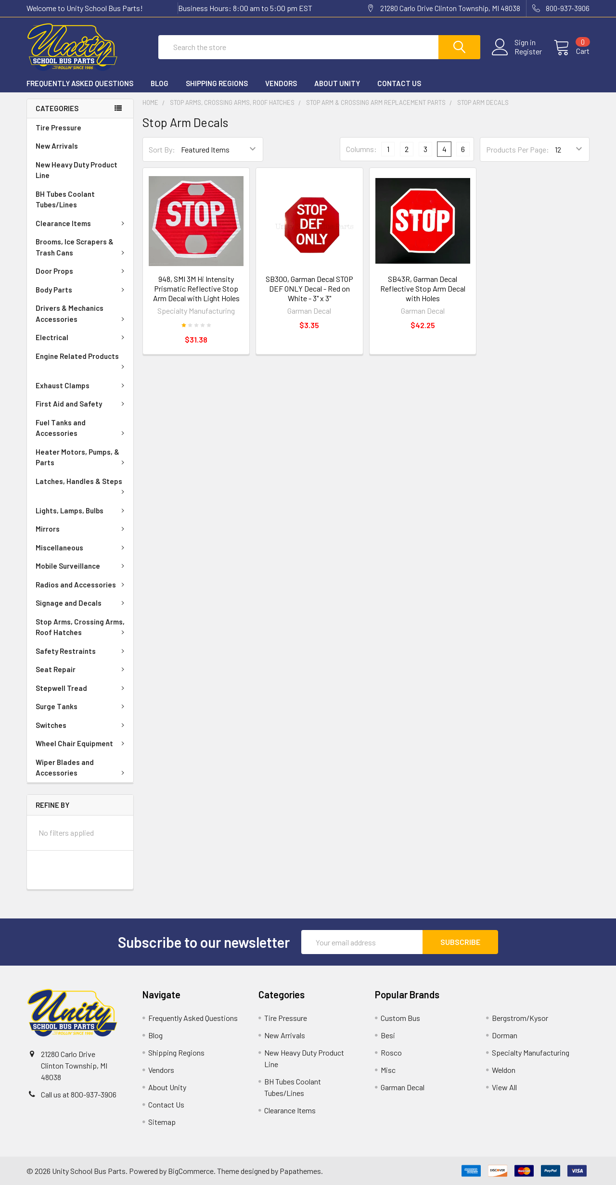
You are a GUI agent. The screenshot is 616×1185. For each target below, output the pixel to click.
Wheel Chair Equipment (82, 743)
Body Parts (82, 289)
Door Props (82, 271)
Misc (388, 1069)
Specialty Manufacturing (530, 1052)
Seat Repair (82, 669)
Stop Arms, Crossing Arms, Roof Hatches (82, 627)
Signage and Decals (82, 603)
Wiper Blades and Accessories (82, 767)
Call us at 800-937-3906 (78, 1094)
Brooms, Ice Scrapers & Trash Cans (82, 247)
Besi (388, 1035)
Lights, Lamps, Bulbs (82, 510)
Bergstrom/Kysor (520, 1017)
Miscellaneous (82, 547)
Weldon (503, 1069)
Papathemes (300, 1170)
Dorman (504, 1035)
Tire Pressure (58, 127)
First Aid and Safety (82, 403)
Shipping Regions (217, 83)
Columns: (361, 148)
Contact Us (399, 83)
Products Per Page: (517, 149)
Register (528, 51)
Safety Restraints (82, 651)
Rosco (391, 1052)
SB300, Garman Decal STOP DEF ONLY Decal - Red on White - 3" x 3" (309, 288)
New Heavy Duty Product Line (76, 170)
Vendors (281, 83)
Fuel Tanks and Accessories (82, 428)
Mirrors (82, 528)
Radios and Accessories (82, 584)
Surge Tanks (82, 706)
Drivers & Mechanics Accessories (82, 313)
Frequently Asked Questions (79, 83)
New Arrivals (57, 145)
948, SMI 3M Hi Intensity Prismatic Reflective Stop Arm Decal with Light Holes (196, 288)
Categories (57, 108)
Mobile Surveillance (82, 565)
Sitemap (162, 1121)
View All (504, 1087)
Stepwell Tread (82, 688)
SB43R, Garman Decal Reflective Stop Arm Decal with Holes (422, 288)
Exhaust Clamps (82, 385)
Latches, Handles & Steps (82, 485)
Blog (159, 83)
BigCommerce (191, 1170)
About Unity (337, 83)
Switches (82, 725)
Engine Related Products (82, 360)
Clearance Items (82, 223)
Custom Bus (400, 1017)
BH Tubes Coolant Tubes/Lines (65, 199)
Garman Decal (402, 1087)
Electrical (82, 337)
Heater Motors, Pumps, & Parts (82, 457)
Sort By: (162, 149)
